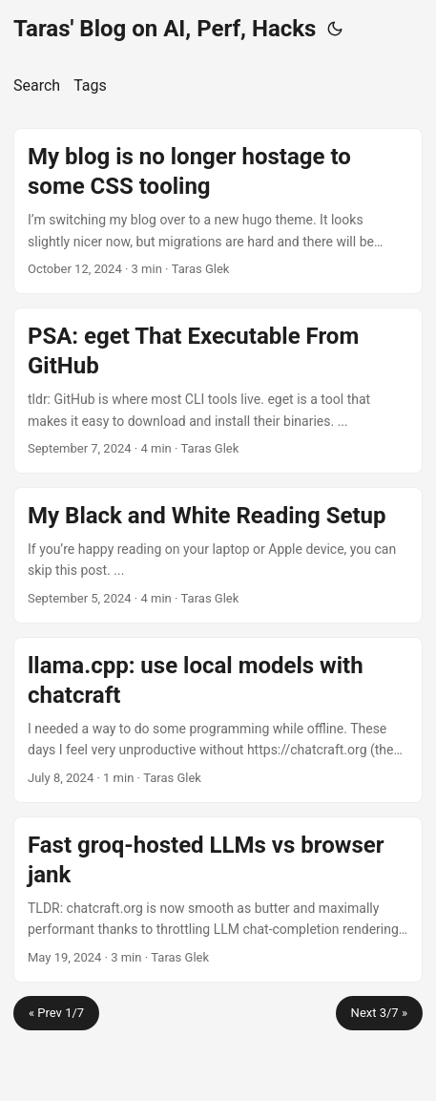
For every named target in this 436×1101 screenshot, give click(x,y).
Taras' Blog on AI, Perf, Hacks (164, 28)
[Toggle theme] (334, 28)
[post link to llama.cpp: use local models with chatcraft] (218, 720)
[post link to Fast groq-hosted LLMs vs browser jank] (218, 899)
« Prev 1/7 (56, 1013)
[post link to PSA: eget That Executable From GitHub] (218, 390)
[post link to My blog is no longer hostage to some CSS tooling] (218, 211)
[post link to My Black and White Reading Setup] (218, 555)
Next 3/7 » (379, 1013)
